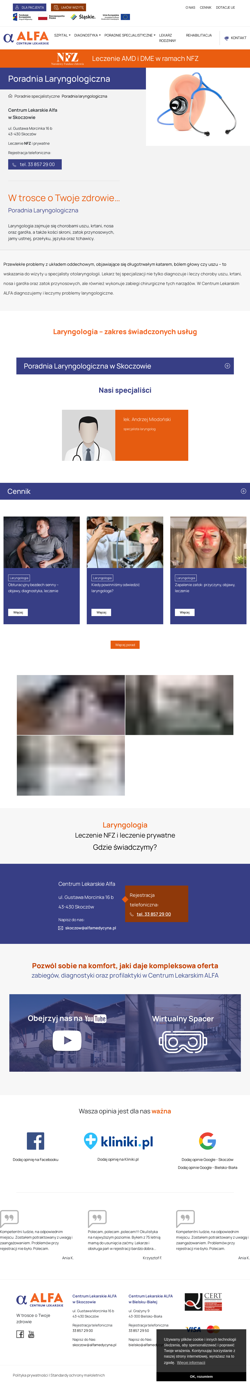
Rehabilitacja (199, 35)
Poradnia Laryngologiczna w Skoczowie (87, 366)
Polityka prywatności (30, 1375)
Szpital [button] (61, 35)
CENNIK (205, 7)
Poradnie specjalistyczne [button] (129, 35)
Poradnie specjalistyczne (37, 96)
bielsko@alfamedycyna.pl (149, 1344)
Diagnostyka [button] (86, 35)
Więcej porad (125, 645)
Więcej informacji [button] (191, 1363)
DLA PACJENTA (33, 7)
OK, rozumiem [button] (201, 1376)
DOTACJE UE (225, 7)
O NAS (190, 7)
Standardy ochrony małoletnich (78, 1375)
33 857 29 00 (82, 1330)
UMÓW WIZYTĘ (72, 7)
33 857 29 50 (139, 1330)
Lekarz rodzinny (167, 38)
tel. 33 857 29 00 (37, 164)
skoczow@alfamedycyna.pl (90, 928)
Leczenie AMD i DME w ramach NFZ (125, 58)
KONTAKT (238, 37)
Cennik (18, 491)
